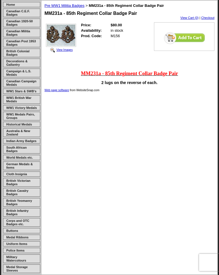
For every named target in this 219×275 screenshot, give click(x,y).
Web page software (56, 90)
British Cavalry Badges (17, 192)
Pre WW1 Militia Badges (64, 5)
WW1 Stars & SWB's (21, 91)
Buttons (12, 230)
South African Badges (16, 149)
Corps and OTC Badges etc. (17, 222)
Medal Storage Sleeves (17, 268)
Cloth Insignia (16, 174)
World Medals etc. (19, 157)
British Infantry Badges (17, 212)
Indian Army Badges (21, 141)
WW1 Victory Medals (21, 107)
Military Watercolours (16, 258)
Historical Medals (19, 124)
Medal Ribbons (17, 237)
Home (10, 4)
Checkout (207, 17)
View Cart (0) (190, 17)
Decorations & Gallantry (17, 62)
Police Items (15, 250)
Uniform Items (16, 244)
